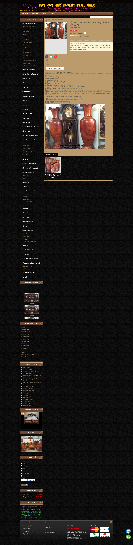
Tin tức (44, 13)
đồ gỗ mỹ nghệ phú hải (28, 392)
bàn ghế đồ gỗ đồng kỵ (28, 390)
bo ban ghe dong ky (28, 399)
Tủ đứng (31, 305)
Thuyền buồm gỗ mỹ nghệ (29, 241)
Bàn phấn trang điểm (28, 148)
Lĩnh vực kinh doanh (28, 531)
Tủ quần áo (25, 143)
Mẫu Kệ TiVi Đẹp (33, 517)
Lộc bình (25, 50)
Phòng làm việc (49, 527)
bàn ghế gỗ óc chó (32, 511)
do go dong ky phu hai (28, 373)
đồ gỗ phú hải (26, 367)
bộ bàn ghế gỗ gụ (28, 514)
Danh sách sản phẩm (57, 19)
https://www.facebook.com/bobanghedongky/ (32, 350)
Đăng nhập (101, 1)
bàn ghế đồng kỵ (27, 395)
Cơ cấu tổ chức (26, 528)
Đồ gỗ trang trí (28, 230)
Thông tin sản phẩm (55, 68)
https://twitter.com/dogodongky (29, 354)
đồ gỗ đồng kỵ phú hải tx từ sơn (31, 371)
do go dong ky (26, 397)
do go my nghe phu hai (28, 369)
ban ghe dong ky (27, 394)
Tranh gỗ (25, 233)
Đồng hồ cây (26, 31)
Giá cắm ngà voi (27, 52)
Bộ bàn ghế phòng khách (29, 26)
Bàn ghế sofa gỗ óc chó (28, 29)
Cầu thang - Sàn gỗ (27, 266)
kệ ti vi (37, 509)
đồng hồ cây (29, 506)
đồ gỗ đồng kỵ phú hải (28, 388)
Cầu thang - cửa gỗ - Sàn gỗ (31, 263)
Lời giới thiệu (26, 534)
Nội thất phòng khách (30, 23)
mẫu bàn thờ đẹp (31, 509)
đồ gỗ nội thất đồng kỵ (28, 401)
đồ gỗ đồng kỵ (26, 403)
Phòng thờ (47, 530)
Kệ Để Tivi (27, 516)
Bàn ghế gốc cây (27, 236)
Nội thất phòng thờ (29, 191)
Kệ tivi (24, 34)
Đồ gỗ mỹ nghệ (26, 63)
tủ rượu (26, 512)
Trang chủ (25, 13)
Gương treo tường (27, 42)
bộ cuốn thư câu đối (35, 516)
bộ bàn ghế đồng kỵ (28, 405)
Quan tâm (73, 30)
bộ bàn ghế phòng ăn (28, 386)
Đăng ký (110, 1)
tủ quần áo (23, 506)
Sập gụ (24, 44)
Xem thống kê (32, 484)
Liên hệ (52, 13)
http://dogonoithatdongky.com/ (61, 102)
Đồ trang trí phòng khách (29, 65)
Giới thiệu (35, 13)
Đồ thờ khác (26, 199)
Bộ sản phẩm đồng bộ (50, 532)
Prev (38, 409)
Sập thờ (25, 196)
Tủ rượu (25, 37)
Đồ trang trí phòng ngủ (28, 151)
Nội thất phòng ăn (28, 172)
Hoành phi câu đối (27, 202)
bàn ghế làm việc (32, 512)
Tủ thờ (24, 204)
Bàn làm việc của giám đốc (29, 60)
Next (40, 409)
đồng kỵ (39, 517)
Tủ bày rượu (26, 39)
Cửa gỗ (24, 268)
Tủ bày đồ (25, 55)
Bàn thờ (25, 194)
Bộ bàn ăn (25, 175)
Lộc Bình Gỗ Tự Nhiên (51, 72)
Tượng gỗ (25, 239)
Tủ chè (24, 47)
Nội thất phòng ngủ (29, 140)
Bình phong (25, 58)
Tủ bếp (24, 178)
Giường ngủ (26, 145)
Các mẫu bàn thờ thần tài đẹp (32, 508)
